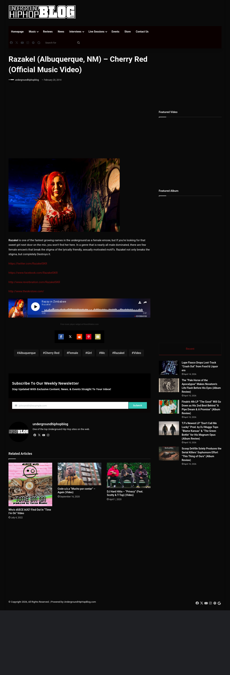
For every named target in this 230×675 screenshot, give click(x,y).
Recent (190, 348)
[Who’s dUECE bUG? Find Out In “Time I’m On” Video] (30, 484)
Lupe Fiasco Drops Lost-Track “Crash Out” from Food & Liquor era (200, 366)
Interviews (75, 31)
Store (127, 31)
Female (73, 353)
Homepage (17, 31)
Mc (103, 353)
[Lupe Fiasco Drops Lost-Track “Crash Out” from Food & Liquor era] (169, 368)
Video (137, 353)
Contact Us (142, 31)
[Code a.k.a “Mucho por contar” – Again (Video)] (79, 474)
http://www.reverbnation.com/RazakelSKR (34, 282)
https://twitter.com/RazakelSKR (27, 263)
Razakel (119, 353)
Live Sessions (97, 31)
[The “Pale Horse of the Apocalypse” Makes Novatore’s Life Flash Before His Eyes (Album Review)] (169, 385)
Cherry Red (52, 353)
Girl (89, 353)
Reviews (48, 31)
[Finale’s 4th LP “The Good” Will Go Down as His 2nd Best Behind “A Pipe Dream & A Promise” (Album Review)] (169, 407)
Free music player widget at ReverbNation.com (79, 324)
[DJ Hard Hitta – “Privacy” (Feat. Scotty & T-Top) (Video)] (128, 475)
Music (32, 31)
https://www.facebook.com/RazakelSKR (33, 272)
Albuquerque (27, 353)
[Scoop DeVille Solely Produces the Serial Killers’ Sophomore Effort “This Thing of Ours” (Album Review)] (169, 453)
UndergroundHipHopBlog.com (80, 601)
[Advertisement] (151, 12)
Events (115, 31)
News (61, 31)
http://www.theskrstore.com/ (26, 291)
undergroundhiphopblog (27, 80)
